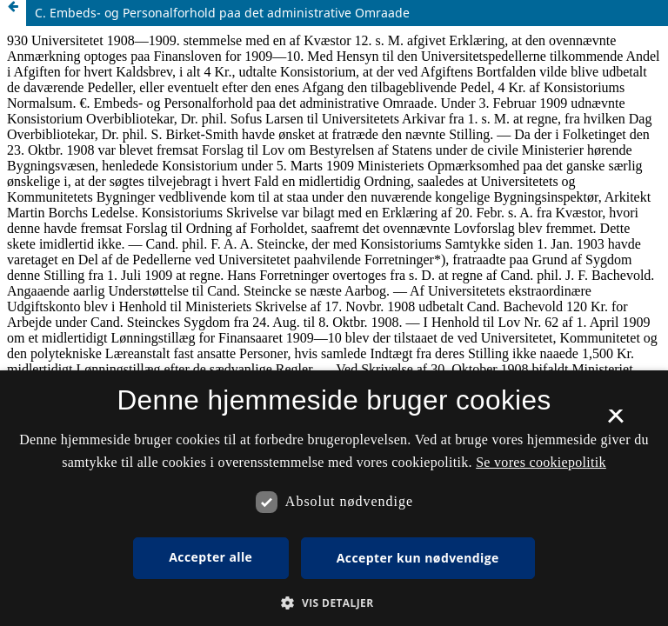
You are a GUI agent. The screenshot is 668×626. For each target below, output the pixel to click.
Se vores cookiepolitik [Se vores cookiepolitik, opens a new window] (541, 462)
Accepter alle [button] (210, 557)
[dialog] (334, 498)
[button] (333, 603)
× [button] (615, 422)
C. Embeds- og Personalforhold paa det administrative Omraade (222, 12)
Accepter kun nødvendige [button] (418, 557)
